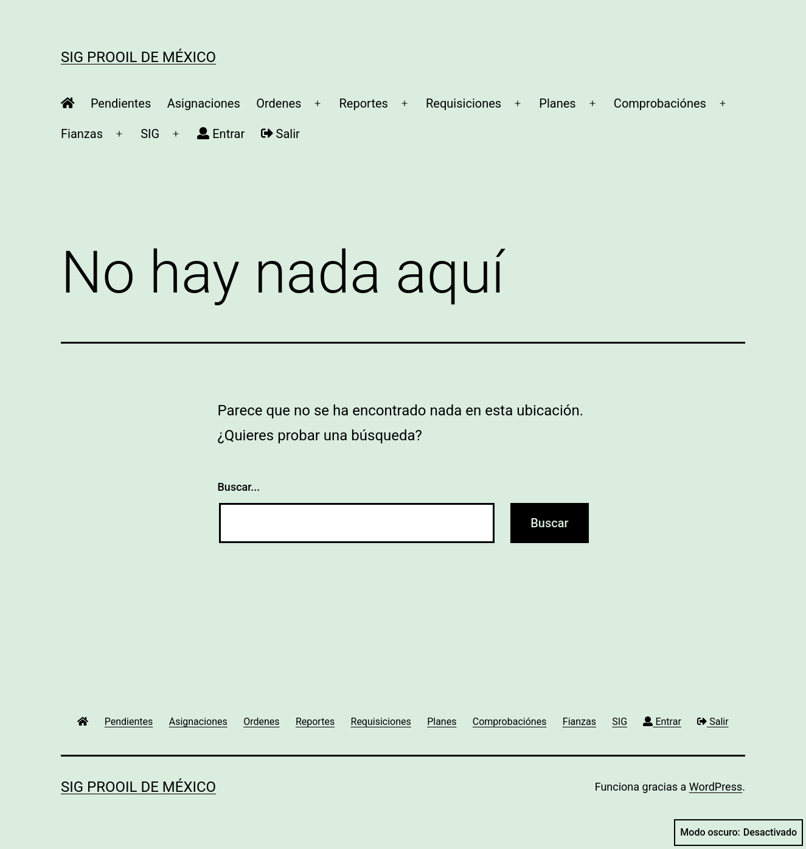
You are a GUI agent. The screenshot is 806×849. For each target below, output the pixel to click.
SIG (150, 133)
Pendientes (121, 103)
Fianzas (82, 133)
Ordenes (278, 103)
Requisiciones (463, 103)
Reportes (363, 103)
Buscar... (239, 486)
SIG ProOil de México (138, 57)
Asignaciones (203, 103)
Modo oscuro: (738, 832)
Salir (280, 133)
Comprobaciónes (660, 103)
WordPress (715, 786)
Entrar (221, 133)
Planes (557, 103)
